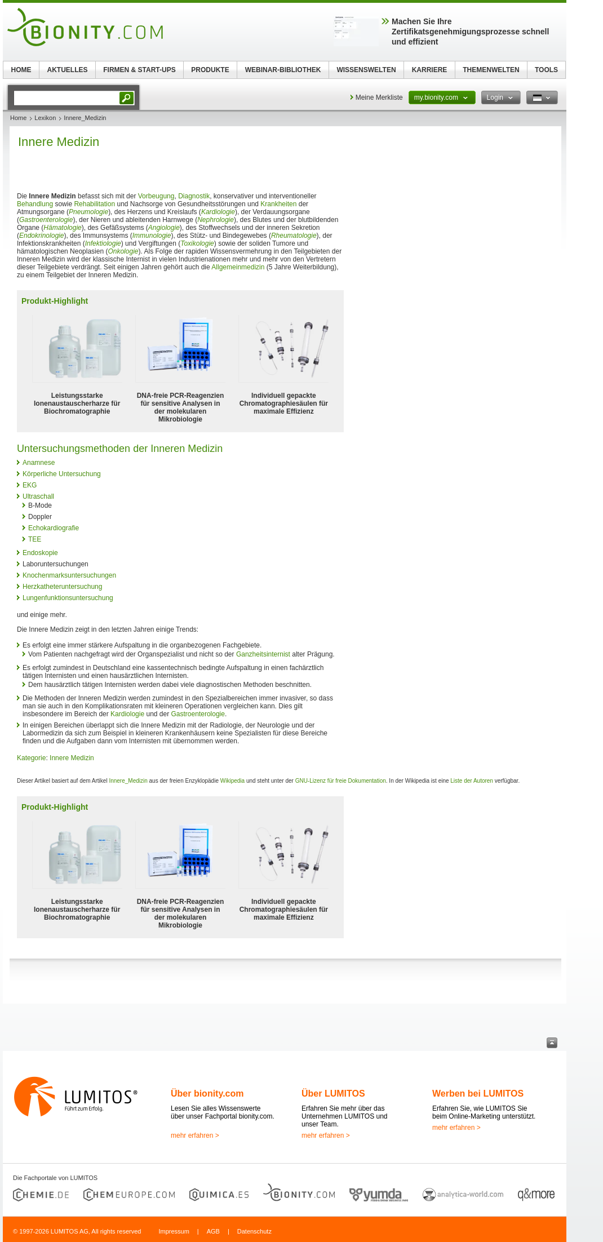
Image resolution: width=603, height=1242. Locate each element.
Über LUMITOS (333, 1093)
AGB (213, 1231)
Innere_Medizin (128, 781)
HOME (21, 70)
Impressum (173, 1231)
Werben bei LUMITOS (478, 1093)
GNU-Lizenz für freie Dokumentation (340, 781)
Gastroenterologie (46, 220)
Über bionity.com (207, 1093)
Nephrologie (215, 220)
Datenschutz (254, 1231)
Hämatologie (62, 228)
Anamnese (39, 463)
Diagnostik (194, 196)
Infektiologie (103, 243)
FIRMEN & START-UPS (139, 70)
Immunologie (151, 235)
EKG (30, 485)
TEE (34, 539)
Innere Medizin (72, 758)
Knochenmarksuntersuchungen (69, 575)
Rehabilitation (94, 204)
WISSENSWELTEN (366, 70)
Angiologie (164, 228)
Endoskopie (40, 553)
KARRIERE (429, 70)
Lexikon (45, 117)
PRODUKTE (210, 70)
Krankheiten (278, 204)
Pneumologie (88, 212)
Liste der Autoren (471, 781)
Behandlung (35, 204)
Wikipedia (232, 781)
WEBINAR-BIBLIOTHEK (283, 70)
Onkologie (123, 251)
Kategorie (31, 758)
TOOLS (546, 70)
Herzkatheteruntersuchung (62, 587)
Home (18, 117)
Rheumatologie (294, 235)
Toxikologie (197, 243)
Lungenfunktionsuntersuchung (68, 598)
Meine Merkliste (379, 97)
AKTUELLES (67, 70)
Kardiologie (218, 212)
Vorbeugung (156, 196)
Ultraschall (38, 496)
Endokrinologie (41, 235)
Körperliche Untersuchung (62, 474)
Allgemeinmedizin (237, 267)
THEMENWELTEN (491, 70)
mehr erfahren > (195, 1135)
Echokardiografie (53, 528)
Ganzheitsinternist (263, 654)
